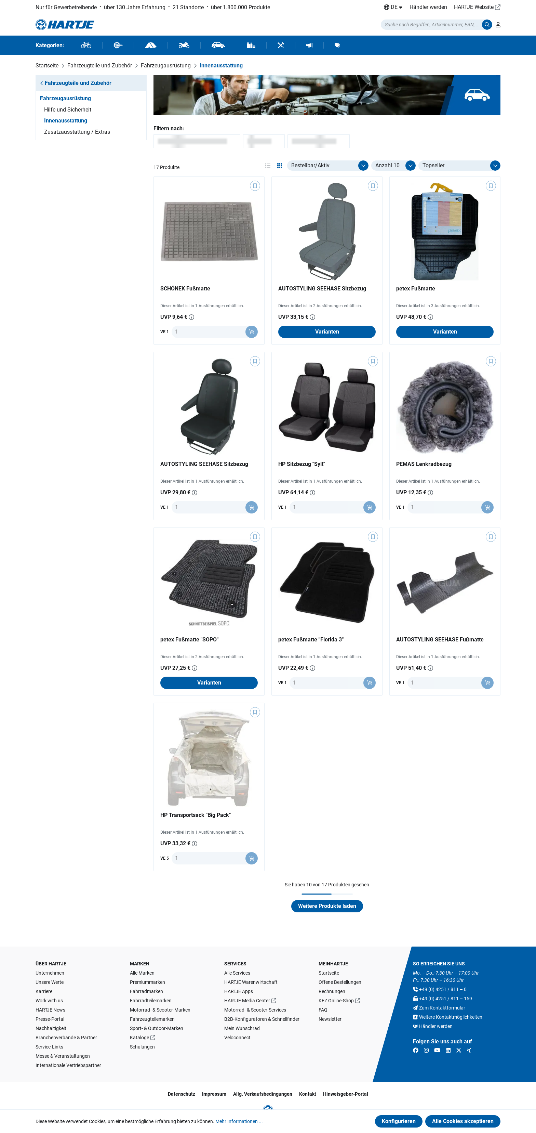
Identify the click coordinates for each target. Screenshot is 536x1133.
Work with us (49, 1000)
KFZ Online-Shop (336, 1000)
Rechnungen (332, 991)
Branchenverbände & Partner (66, 1037)
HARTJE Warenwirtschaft (251, 982)
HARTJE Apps (238, 991)
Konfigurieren (399, 1121)
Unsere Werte (50, 982)
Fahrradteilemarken (151, 1000)
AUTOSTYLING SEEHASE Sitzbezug (322, 288)
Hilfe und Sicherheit (67, 109)
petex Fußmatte (415, 288)
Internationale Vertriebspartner (68, 1065)
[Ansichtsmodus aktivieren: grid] (279, 165)
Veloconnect (237, 1037)
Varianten (327, 331)
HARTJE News (50, 1010)
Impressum (214, 1094)
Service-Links (49, 1047)
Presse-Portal (50, 1019)
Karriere (44, 991)
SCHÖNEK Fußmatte (185, 288)
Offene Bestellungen (340, 982)
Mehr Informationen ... (239, 1121)
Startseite (329, 973)
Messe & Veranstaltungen (63, 1056)
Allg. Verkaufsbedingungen (262, 1094)
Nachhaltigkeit (51, 1028)
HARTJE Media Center (247, 1000)
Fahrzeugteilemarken (152, 1019)
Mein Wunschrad (242, 1028)
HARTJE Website (474, 7)
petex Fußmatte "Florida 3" (311, 639)
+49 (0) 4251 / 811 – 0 (443, 989)
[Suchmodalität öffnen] (436, 24)
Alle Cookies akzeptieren (463, 1121)
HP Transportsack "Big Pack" (195, 815)
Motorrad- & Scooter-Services (255, 1010)
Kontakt (307, 1094)
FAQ (323, 1010)
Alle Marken (142, 973)
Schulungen (142, 1047)
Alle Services (237, 973)
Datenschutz (181, 1094)
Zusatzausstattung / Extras (77, 132)
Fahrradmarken (146, 991)
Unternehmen (50, 973)
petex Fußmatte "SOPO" (189, 639)
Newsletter (330, 1019)
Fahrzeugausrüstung (65, 98)
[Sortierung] (459, 165)
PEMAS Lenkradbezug (424, 464)
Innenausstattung (65, 120)
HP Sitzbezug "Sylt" (301, 464)
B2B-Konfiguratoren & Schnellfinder (261, 1019)
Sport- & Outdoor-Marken (156, 1028)
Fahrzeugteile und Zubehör (75, 83)
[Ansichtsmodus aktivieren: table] (267, 165)
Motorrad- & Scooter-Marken (160, 1010)
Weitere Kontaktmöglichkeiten (450, 1017)
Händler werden (428, 7)
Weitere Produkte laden (327, 906)
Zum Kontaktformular (442, 1008)
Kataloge (139, 1037)
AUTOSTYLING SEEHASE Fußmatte (440, 639)
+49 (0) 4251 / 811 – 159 (445, 998)
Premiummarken (147, 982)
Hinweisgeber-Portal (345, 1094)
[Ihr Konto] (498, 24)
